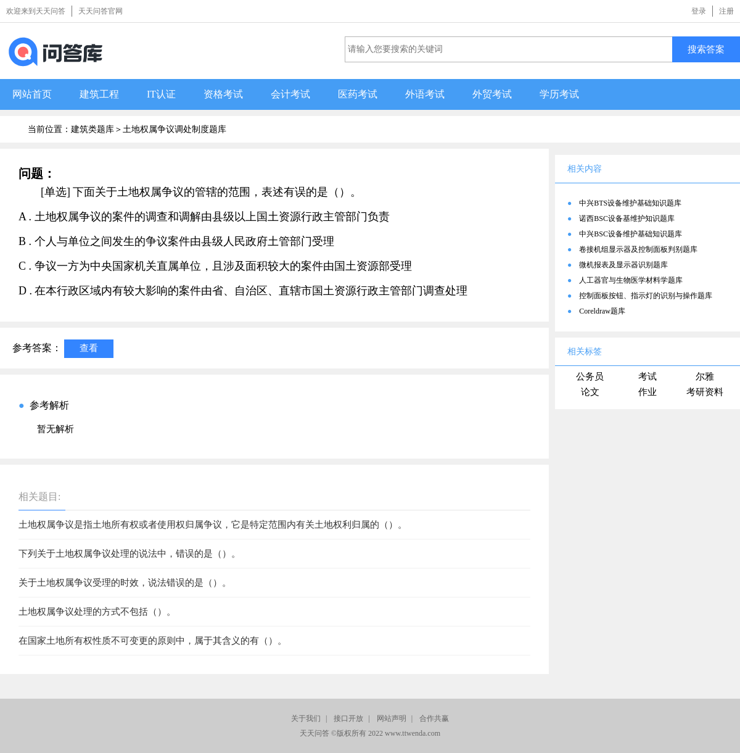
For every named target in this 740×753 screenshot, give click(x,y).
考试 (647, 376)
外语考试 (425, 94)
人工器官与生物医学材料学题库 (631, 280)
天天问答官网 (100, 11)
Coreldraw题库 (602, 311)
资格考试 (223, 94)
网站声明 (391, 718)
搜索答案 (706, 49)
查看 (89, 348)
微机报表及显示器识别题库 (623, 264)
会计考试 (290, 94)
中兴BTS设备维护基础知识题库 (630, 203)
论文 (590, 392)
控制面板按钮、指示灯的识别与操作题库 (645, 295)
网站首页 (32, 94)
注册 (726, 11)
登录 (698, 11)
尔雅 (705, 376)
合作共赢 (434, 718)
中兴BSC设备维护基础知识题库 (630, 234)
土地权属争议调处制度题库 (174, 129)
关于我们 (306, 718)
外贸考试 (492, 94)
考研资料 (704, 392)
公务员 (590, 376)
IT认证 (161, 94)
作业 (647, 392)
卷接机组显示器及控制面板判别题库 (638, 249)
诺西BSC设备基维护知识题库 (627, 218)
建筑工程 (99, 94)
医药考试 (357, 94)
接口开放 (348, 718)
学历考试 (559, 94)
